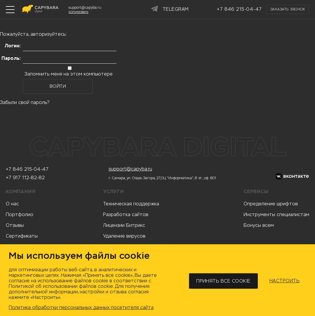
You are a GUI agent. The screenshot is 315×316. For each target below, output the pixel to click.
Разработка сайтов (125, 214)
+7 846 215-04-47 (27, 169)
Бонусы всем (259, 225)
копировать (78, 12)
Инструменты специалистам (276, 214)
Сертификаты (22, 236)
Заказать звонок (287, 9)
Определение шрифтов (271, 204)
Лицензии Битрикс (124, 225)
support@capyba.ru (130, 169)
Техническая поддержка (131, 204)
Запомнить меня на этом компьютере (68, 74)
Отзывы (15, 225)
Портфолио (19, 214)
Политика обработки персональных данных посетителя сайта (81, 307)
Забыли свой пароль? (25, 102)
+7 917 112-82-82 (25, 177)
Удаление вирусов (124, 236)
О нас (12, 204)
